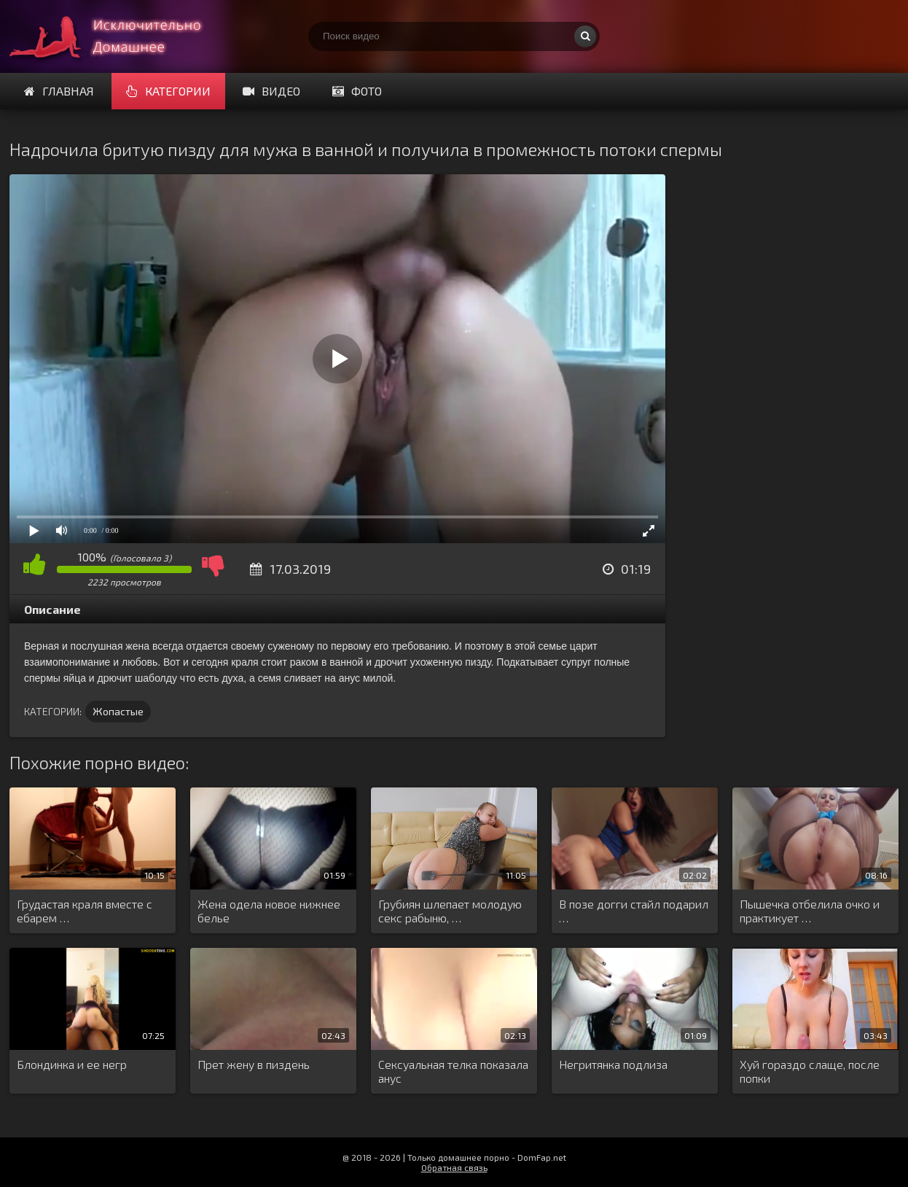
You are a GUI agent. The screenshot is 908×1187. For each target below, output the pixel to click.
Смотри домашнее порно (118, 36)
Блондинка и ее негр (72, 1064)
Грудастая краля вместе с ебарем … (84, 911)
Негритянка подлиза (613, 1064)
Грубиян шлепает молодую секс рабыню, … (450, 911)
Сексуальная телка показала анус (453, 1071)
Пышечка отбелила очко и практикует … (810, 911)
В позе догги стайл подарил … (633, 911)
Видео (271, 91)
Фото (357, 91)
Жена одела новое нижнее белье (268, 911)
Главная (59, 91)
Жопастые (118, 711)
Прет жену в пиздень (253, 1064)
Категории (168, 91)
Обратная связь (454, 1167)
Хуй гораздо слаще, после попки (810, 1071)
